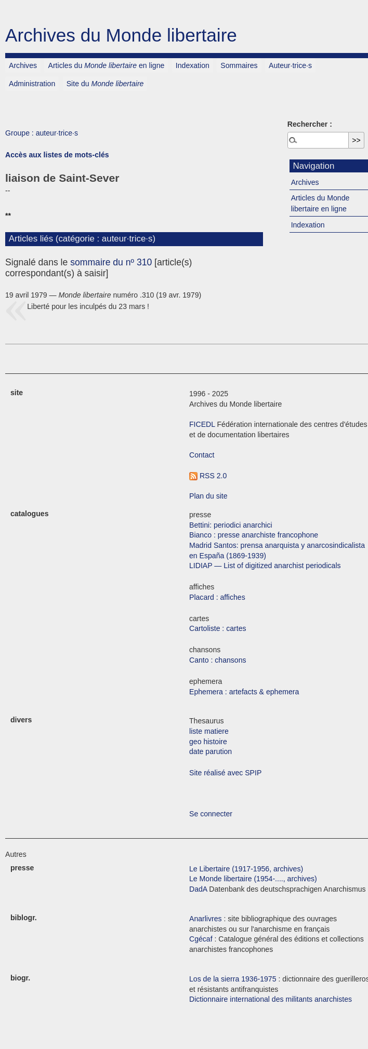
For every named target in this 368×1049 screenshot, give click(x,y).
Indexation (192, 65)
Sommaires (238, 65)
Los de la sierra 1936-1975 (233, 979)
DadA (198, 889)
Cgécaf (201, 939)
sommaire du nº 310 (111, 262)
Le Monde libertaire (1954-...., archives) (253, 879)
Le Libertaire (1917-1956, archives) (246, 869)
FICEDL (202, 424)
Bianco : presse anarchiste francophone (253, 535)
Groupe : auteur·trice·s (41, 133)
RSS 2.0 (208, 476)
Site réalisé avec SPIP (225, 773)
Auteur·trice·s (290, 65)
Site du (105, 83)
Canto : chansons (217, 660)
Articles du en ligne (106, 65)
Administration (32, 83)
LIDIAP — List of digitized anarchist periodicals (265, 565)
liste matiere (209, 731)
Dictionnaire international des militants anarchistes (270, 999)
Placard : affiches (217, 597)
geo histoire (208, 741)
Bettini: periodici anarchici (230, 525)
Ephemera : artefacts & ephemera (244, 692)
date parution (210, 751)
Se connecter (210, 814)
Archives (23, 65)
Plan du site (208, 496)
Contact (202, 455)
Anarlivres (205, 918)
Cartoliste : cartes (217, 628)
